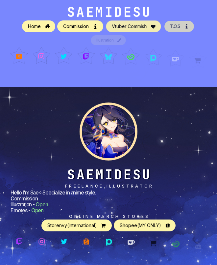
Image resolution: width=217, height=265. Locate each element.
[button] (38, 27)
